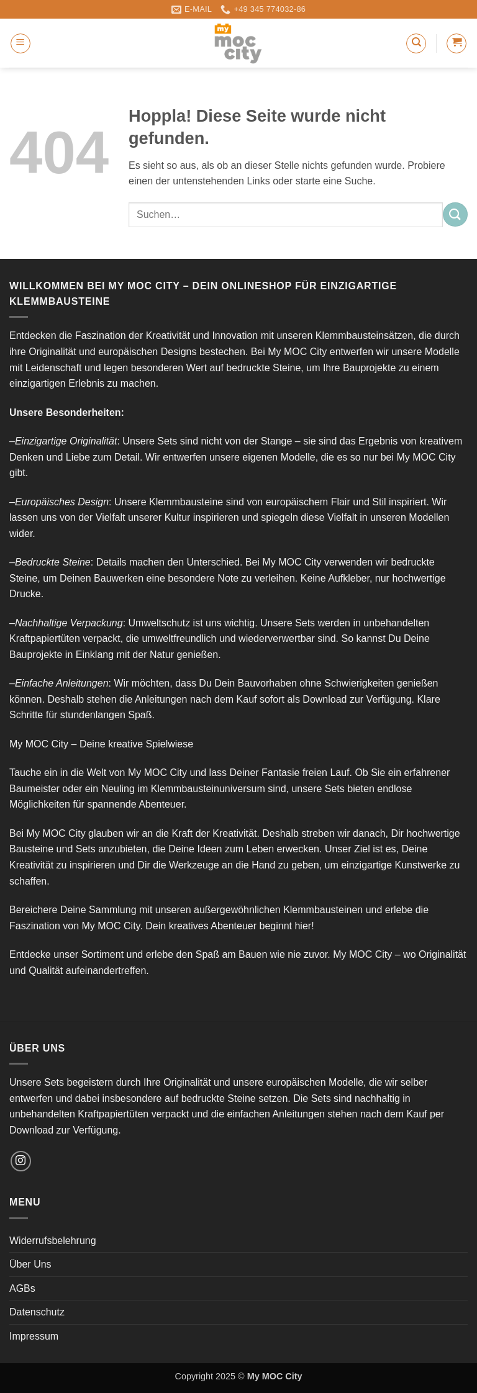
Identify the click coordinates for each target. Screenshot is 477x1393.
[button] (20, 43)
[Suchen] (416, 43)
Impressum (33, 1336)
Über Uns (30, 1264)
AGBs (22, 1288)
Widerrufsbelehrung (52, 1240)
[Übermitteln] (455, 214)
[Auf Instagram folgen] (21, 1161)
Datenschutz (37, 1312)
